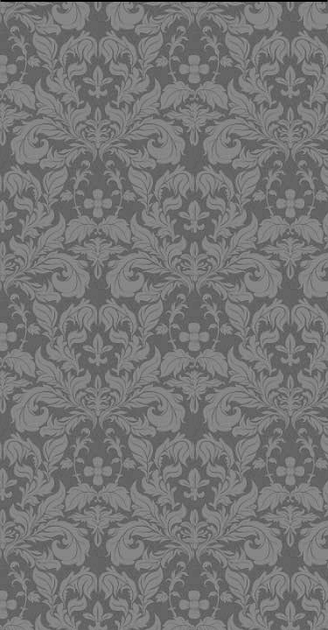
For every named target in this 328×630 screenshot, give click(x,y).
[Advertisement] (167, 126)
